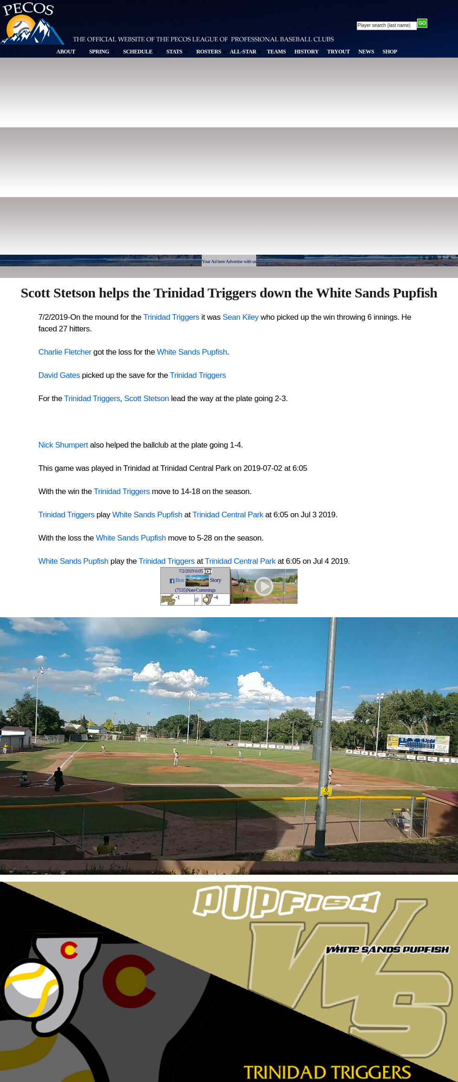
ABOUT (68, 51)
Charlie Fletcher (65, 352)
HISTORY (306, 51)
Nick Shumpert (63, 445)
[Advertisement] (91, 160)
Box (179, 580)
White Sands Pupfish (192, 352)
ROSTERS (211, 51)
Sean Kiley (241, 317)
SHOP (390, 51)
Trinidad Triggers (171, 317)
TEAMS (276, 51)
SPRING (102, 51)
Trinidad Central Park (227, 514)
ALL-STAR (245, 51)
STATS (177, 51)
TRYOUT (338, 51)
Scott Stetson (146, 398)
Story (215, 580)
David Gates (59, 375)
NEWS (366, 51)
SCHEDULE (140, 51)
